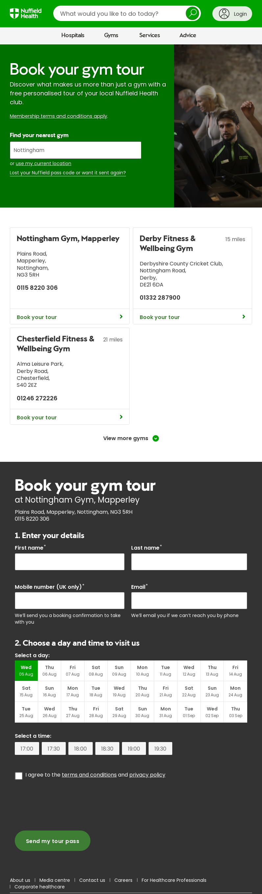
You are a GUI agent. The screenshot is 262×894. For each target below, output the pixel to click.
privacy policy (147, 775)
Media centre (54, 880)
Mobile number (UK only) (49, 587)
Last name (146, 547)
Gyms (111, 35)
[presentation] (65, 804)
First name (30, 547)
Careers (123, 880)
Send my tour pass (52, 841)
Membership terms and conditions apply (58, 116)
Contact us (92, 880)
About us (20, 880)
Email (139, 587)
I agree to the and (95, 774)
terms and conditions (89, 775)
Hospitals (72, 35)
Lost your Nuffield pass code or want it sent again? (68, 173)
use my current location (43, 163)
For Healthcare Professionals (174, 880)
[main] (131, 457)
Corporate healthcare (39, 886)
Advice (187, 35)
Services (149, 35)
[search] (127, 13)
